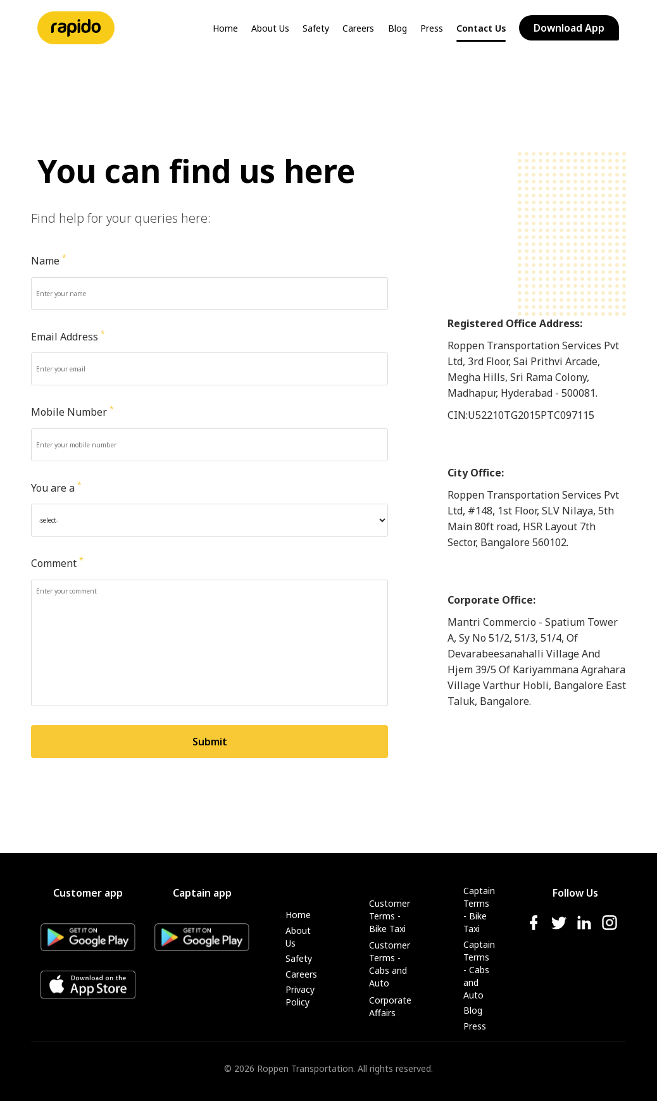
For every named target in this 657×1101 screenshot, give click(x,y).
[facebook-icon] (533, 928)
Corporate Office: (491, 600)
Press (431, 28)
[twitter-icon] (559, 928)
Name (48, 261)
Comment (57, 563)
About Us (270, 28)
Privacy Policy (300, 995)
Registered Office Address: (514, 323)
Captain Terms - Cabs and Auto (478, 969)
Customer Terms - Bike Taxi (389, 916)
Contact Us (481, 28)
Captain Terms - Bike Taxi (478, 910)
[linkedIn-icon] (584, 928)
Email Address (68, 337)
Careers (358, 28)
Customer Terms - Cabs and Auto (389, 964)
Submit (209, 742)
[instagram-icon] (609, 928)
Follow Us (575, 893)
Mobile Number (72, 412)
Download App (569, 28)
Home (225, 28)
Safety (316, 28)
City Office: (475, 473)
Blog (397, 28)
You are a (56, 488)
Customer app (88, 893)
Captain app (202, 893)
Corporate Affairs (389, 1006)
